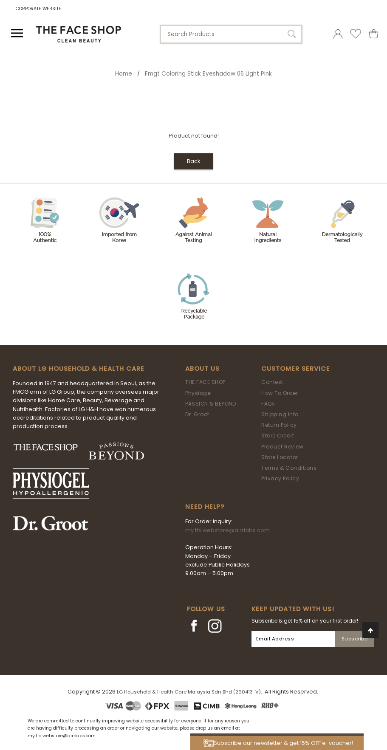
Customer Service (295, 368)
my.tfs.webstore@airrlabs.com (227, 530)
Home (123, 74)
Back (193, 161)
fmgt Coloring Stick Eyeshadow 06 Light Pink (208, 74)
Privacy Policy (280, 478)
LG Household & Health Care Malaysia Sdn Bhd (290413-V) (189, 691)
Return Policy (279, 425)
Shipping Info (280, 414)
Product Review (282, 446)
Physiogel (198, 393)
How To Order (279, 393)
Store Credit (277, 435)
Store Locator (279, 457)
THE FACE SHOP (205, 382)
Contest (272, 382)
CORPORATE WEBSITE (38, 9)
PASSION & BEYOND (210, 403)
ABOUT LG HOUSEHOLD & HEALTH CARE (78, 368)
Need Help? (204, 506)
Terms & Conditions (288, 467)
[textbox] (231, 34)
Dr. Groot (197, 414)
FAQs (268, 403)
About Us (202, 368)
